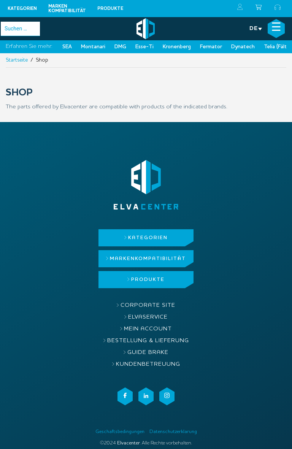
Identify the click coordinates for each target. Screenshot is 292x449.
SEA (67, 46)
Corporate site (148, 305)
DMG (120, 46)
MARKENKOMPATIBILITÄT (67, 8)
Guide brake (147, 352)
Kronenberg (177, 46)
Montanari (93, 46)
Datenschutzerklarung (173, 431)
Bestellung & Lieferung (148, 341)
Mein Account (148, 329)
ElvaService (148, 317)
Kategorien (22, 8)
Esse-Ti (144, 46)
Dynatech (243, 46)
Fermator (211, 46)
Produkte (110, 8)
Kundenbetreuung (148, 364)
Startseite (17, 60)
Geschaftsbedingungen (119, 431)
